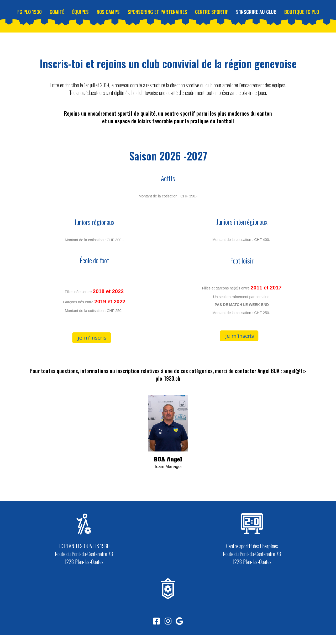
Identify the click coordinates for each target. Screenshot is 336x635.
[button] (156, 621)
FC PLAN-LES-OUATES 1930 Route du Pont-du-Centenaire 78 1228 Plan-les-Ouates (84, 554)
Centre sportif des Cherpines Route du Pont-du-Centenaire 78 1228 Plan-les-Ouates (252, 554)
